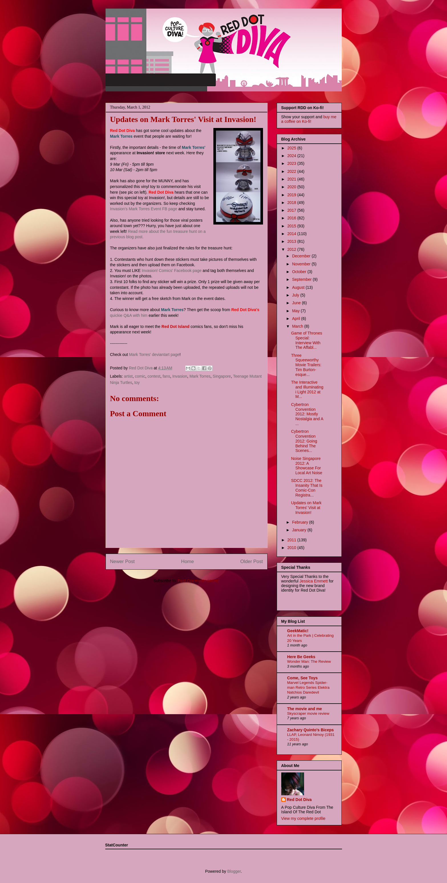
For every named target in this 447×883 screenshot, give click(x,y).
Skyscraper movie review (308, 713)
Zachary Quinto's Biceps (310, 730)
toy (137, 382)
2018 (292, 202)
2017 (292, 210)
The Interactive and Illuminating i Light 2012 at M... (307, 389)
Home (187, 561)
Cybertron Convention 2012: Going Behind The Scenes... (304, 441)
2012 (292, 249)
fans (166, 376)
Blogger (234, 871)
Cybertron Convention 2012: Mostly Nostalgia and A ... (307, 414)
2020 (292, 187)
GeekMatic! (298, 630)
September (302, 279)
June (297, 303)
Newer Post (122, 561)
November (302, 264)
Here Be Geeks (301, 656)
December (302, 256)
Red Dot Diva (299, 799)
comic (140, 376)
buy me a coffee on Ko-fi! (309, 119)
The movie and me (304, 708)
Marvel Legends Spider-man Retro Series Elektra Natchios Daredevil (308, 687)
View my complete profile (303, 818)
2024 (292, 155)
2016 (292, 218)
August (299, 287)
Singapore (222, 376)
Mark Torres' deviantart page (154, 354)
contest (153, 376)
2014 (292, 233)
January (300, 530)
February (300, 522)
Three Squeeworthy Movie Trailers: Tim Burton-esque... (306, 365)
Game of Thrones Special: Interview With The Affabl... (306, 340)
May (296, 311)
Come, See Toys (302, 678)
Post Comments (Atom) (198, 580)
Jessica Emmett (314, 581)
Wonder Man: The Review (309, 661)
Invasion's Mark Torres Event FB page (143, 209)
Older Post (251, 561)
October (300, 271)
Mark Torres (200, 376)
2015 (292, 226)
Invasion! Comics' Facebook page (172, 270)
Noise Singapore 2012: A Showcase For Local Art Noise (306, 465)
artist (128, 376)
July (296, 295)
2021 (292, 179)
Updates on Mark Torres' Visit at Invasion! (306, 507)
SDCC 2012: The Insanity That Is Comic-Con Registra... (306, 487)
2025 (292, 148)
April (296, 318)
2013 (292, 241)
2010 (292, 547)
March (298, 326)
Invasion (179, 376)
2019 (292, 195)
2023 (292, 163)
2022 (292, 171)
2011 (292, 540)
